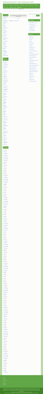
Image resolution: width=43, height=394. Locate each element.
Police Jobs (5, 137)
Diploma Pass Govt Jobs (33, 25)
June (4, 168)
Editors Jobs (5, 91)
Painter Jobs (5, 118)
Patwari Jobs (31, 74)
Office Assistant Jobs (4, 111)
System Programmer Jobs (5, 122)
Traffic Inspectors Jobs (32, 55)
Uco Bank (4, 30)
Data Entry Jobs (31, 49)
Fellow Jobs (5, 87)
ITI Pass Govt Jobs (32, 24)
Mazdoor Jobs (5, 119)
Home (4, 4)
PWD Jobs (30, 58)
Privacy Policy (5, 380)
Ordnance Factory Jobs (32, 81)
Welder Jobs (5, 116)
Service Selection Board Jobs (33, 60)
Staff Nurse (19, 7)
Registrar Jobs (5, 81)
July (4, 166)
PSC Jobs (30, 41)
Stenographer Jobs (32, 47)
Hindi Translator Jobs (4, 128)
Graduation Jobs (31, 27)
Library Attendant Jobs (4, 94)
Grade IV (36, 4)
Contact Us (4, 384)
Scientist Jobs (5, 64)
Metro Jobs (31, 52)
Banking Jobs (31, 38)
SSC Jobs (30, 39)
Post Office (22, 4)
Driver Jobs (5, 70)
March (4, 151)
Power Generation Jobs (32, 57)
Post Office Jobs (31, 76)
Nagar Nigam (16, 4)
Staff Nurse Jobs (31, 79)
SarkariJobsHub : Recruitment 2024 (18, 2)
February (4, 153)
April (4, 172)
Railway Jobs (31, 36)
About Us (4, 378)
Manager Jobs (5, 80)
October (4, 160)
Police (26, 4)
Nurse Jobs (5, 74)
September (5, 162)
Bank (8, 4)
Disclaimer (4, 383)
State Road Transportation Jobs (34, 65)
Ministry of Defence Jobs (33, 66)
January (4, 155)
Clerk (4, 7)
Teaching (11, 7)
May (4, 170)
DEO (7, 7)
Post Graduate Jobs (32, 30)
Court (15, 7)
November (5, 158)
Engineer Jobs (5, 66)
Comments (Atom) (16, 20)
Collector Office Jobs (32, 68)
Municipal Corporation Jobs (33, 71)
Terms (4, 381)
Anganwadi (31, 4)
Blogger (31, 392)
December (5, 179)
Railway (11, 4)
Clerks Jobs (5, 78)
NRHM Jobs (31, 73)
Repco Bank (5, 46)
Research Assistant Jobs (4, 102)
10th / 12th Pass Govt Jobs (33, 22)
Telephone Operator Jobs (33, 63)
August (4, 187)
